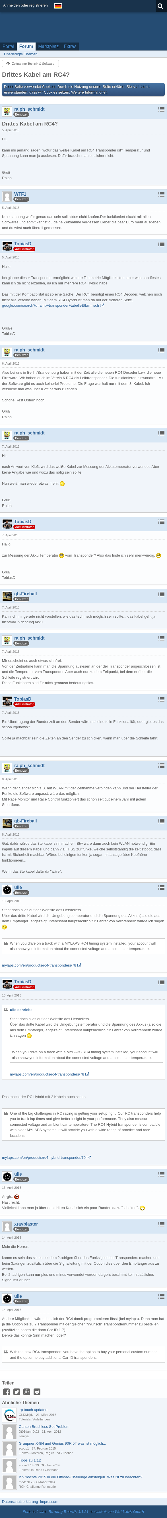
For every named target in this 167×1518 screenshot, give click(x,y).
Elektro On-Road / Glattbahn (38, 1469)
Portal (8, 46)
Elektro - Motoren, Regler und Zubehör (46, 1453)
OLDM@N (26, 1414)
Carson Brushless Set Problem (44, 1426)
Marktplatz (48, 46)
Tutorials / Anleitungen (34, 1419)
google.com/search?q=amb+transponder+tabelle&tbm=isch (50, 305)
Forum (26, 46)
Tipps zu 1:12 (30, 1460)
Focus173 (26, 1465)
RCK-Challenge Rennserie (37, 1486)
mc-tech (24, 1482)
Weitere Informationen (89, 92)
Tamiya (24, 1436)
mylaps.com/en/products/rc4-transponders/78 (39, 965)
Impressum (49, 1501)
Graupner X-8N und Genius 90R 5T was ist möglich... (62, 1443)
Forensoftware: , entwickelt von (83, 1511)
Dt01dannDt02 (29, 1431)
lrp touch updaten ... (35, 1410)
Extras (70, 46)
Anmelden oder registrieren (25, 5)
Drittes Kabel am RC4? (36, 74)
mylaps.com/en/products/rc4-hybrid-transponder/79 (44, 1157)
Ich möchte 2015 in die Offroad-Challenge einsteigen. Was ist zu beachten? (80, 1477)
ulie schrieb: (21, 1010)
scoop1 (24, 1448)
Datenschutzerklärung (20, 1501)
